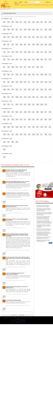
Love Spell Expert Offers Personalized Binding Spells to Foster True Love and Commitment (43, 226)
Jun (45, 22)
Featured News (23, 4)
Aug (50, 22)
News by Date (30, 4)
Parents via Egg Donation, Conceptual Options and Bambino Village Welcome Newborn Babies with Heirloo (17, 235)
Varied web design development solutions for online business (17, 287)
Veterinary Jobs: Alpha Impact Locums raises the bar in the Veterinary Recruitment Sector (17, 182)
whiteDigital (18, 322)
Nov (37, 22)
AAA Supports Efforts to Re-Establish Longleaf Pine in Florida (17, 219)
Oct (4, 22)
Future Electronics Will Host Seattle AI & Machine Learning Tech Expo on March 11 (44, 229)
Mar (13, 22)
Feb (25, 22)
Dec (8, 22)
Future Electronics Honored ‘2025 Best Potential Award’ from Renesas (43, 238)
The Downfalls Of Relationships (13, 300)
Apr (29, 22)
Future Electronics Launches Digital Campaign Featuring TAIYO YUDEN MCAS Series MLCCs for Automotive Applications (44, 222)
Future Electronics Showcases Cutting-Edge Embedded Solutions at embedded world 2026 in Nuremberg (44, 213)
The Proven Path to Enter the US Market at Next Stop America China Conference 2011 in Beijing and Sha (18, 258)
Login (26, 2)
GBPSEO (23, 322)
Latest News (17, 4)
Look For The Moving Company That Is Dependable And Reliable (15, 273)
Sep (33, 22)
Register (20, 2)
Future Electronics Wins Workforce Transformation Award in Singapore (43, 206)
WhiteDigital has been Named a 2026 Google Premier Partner (43, 241)
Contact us (48, 2)
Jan (41, 22)
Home (15, 2)
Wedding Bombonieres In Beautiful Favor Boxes (17, 193)
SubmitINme (22, 320)
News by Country (37, 4)
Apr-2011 (9, 9)
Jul (20, 22)
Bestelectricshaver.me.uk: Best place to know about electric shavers (17, 206)
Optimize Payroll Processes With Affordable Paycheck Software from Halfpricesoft (16, 170)
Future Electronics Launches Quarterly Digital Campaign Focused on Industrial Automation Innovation (44, 209)
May (17, 22)
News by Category (45, 4)
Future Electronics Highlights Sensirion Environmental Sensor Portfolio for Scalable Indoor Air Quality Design (43, 217)
